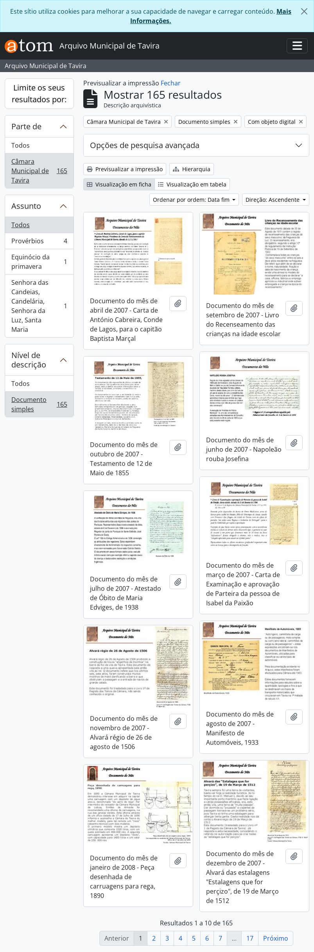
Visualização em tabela (192, 184)
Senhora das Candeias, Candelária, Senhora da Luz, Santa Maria (39, 306)
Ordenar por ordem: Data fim (192, 199)
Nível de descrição (28, 360)
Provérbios (39, 242)
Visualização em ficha (119, 184)
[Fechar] (304, 11)
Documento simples (39, 404)
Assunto (26, 206)
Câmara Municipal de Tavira (39, 171)
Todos (20, 145)
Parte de (26, 126)
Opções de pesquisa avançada (144, 145)
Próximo (275, 938)
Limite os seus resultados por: (39, 93)
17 (249, 938)
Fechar (171, 83)
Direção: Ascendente (273, 199)
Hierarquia (191, 169)
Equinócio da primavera (39, 262)
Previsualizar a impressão (125, 169)
